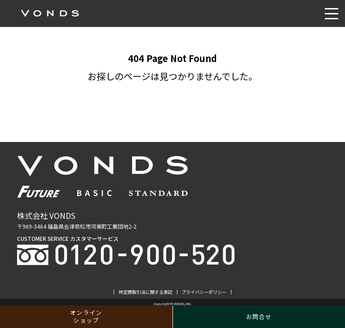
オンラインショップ (86, 316)
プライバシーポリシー (204, 292)
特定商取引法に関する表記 (145, 292)
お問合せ (259, 316)
